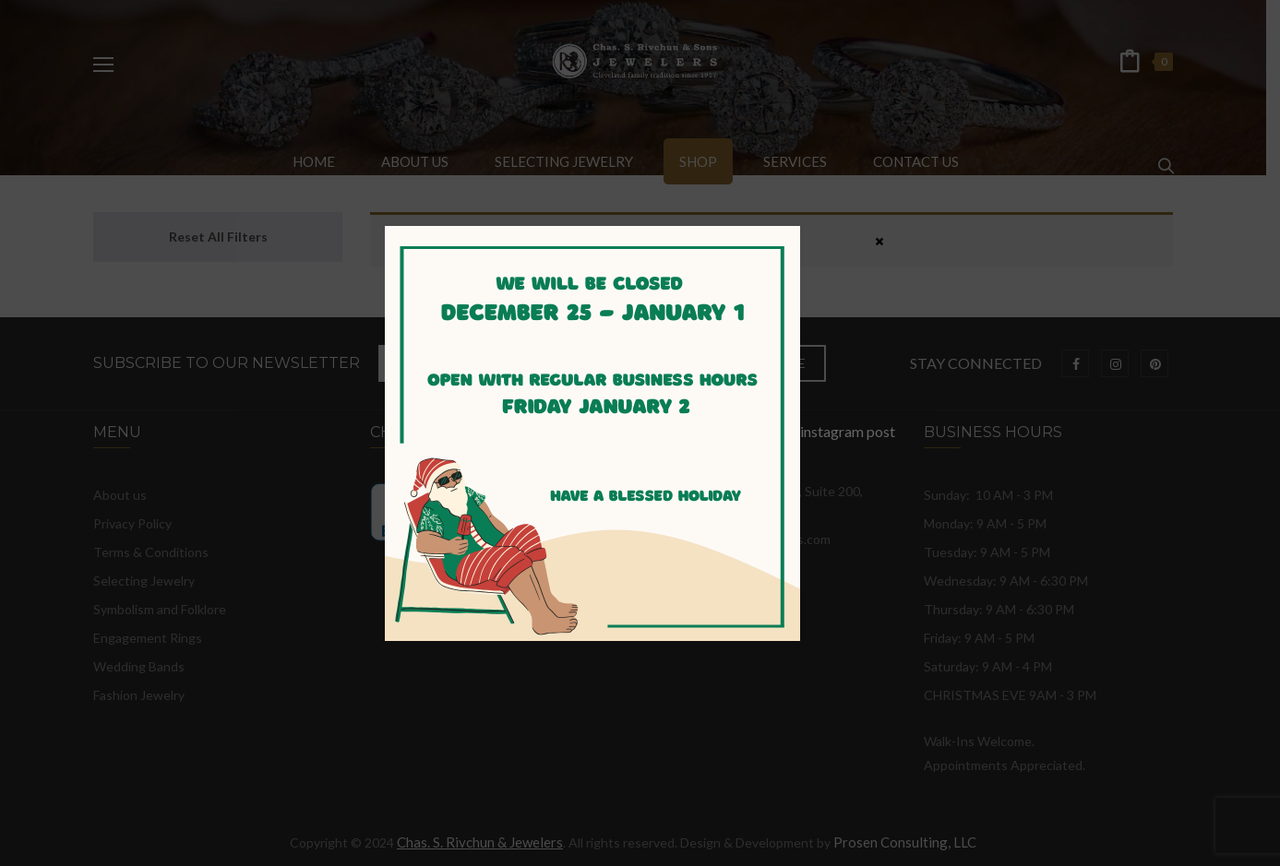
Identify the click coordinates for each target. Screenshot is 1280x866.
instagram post (640, 431)
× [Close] (879, 240)
